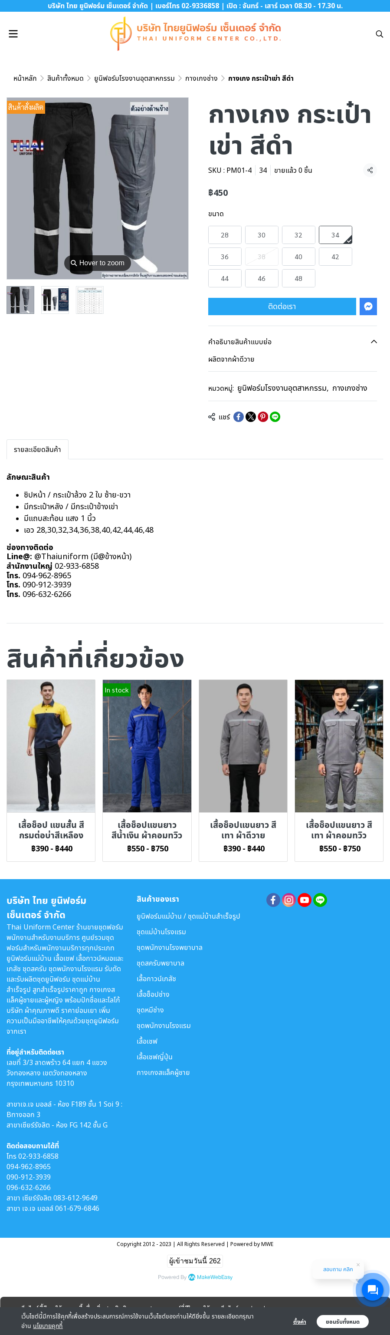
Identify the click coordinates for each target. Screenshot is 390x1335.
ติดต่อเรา (282, 306)
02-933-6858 (38, 1156)
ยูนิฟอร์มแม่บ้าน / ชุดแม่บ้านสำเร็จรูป (188, 916)
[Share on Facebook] (238, 417)
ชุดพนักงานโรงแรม (164, 1025)
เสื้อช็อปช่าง (153, 994)
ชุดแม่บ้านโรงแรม (161, 931)
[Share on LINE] (275, 417)
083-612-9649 (75, 1198)
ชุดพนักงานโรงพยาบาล (170, 947)
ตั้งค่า (299, 1321)
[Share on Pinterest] (263, 417)
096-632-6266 (29, 1187)
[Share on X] (251, 417)
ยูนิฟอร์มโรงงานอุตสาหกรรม (134, 78)
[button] (380, 34)
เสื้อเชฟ (147, 1041)
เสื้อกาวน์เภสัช (156, 978)
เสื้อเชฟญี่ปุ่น (155, 1056)
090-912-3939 (29, 1177)
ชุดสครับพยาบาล (160, 963)
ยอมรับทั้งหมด (343, 1321)
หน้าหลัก (25, 78)
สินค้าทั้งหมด (65, 78)
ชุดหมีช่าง (150, 1010)
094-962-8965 (29, 1166)
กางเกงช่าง (201, 78)
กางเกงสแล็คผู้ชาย (163, 1072)
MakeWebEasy (215, 1277)
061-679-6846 (77, 1208)
